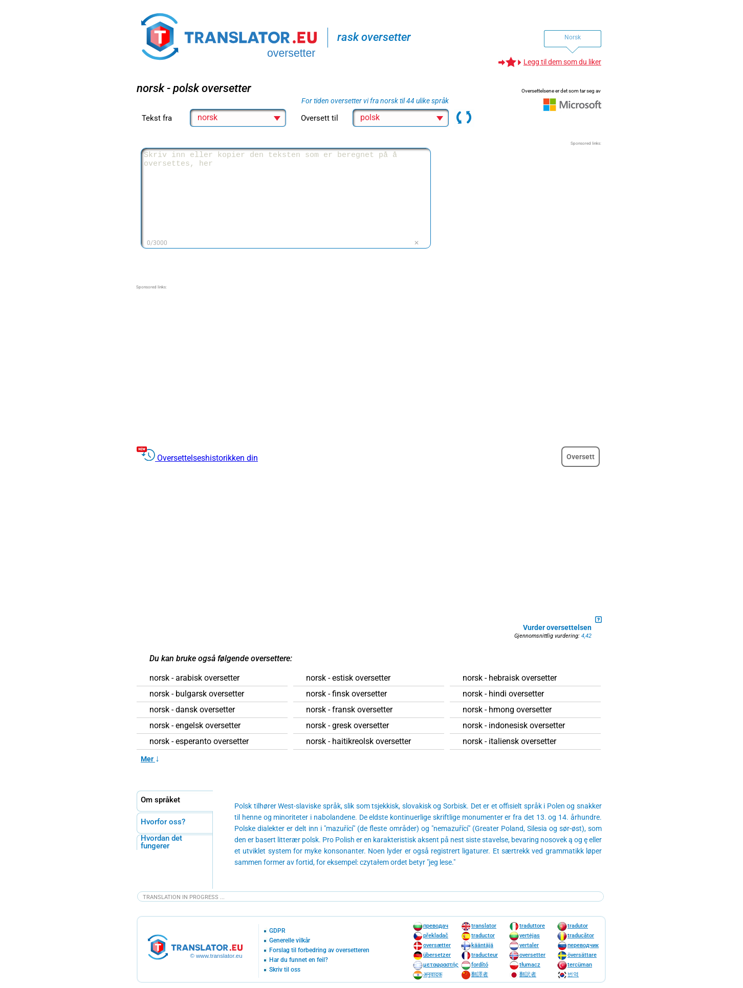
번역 (573, 974)
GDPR (277, 931)
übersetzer (437, 955)
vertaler (529, 945)
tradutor (577, 926)
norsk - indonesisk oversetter (514, 725)
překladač (435, 935)
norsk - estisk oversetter (348, 678)
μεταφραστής (440, 964)
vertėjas (529, 935)
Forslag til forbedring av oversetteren (319, 950)
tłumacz (529, 964)
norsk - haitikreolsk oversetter (358, 741)
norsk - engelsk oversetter (195, 725)
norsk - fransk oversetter (349, 709)
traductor (483, 935)
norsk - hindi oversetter (503, 694)
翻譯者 (479, 974)
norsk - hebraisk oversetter (510, 678)
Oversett (580, 457)
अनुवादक (432, 974)
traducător (580, 935)
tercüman (579, 964)
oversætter (437, 945)
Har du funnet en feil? (298, 960)
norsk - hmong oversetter (507, 709)
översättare (582, 955)
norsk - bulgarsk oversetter (196, 694)
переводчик (583, 945)
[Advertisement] (524, 211)
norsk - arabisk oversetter (194, 678)
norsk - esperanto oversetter (199, 741)
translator (483, 926)
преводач (435, 926)
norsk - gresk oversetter (347, 725)
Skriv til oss (284, 970)
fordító (479, 964)
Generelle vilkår (289, 940)
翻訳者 (527, 974)
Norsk (572, 37)
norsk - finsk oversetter (346, 694)
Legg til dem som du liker (562, 62)
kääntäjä (482, 945)
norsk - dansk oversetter (192, 709)
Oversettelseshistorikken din (207, 458)
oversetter (532, 955)
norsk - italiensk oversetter (509, 741)
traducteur (484, 955)
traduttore (532, 926)
